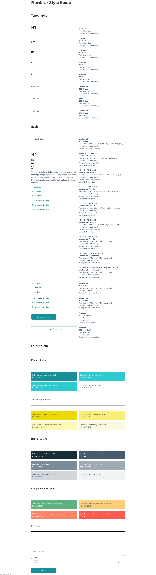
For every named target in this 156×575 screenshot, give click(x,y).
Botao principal (43, 317)
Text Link (35, 99)
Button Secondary (54, 329)
